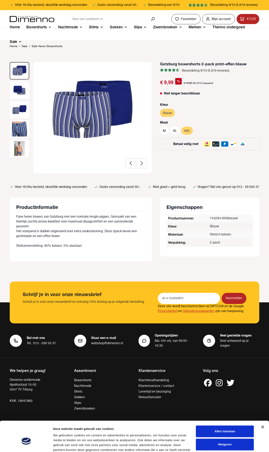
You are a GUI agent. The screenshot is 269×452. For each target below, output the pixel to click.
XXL (188, 130)
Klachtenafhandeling (154, 380)
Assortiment (85, 370)
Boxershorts (83, 380)
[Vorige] (131, 163)
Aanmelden (234, 298)
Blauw (169, 112)
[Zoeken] (153, 19)
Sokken (79, 397)
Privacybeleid (167, 311)
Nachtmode (82, 385)
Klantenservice (152, 370)
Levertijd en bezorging (155, 391)
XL (175, 130)
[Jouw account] (218, 19)
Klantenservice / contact (156, 385)
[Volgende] (142, 163)
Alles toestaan (225, 409)
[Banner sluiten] (262, 405)
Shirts (78, 391)
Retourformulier (150, 397)
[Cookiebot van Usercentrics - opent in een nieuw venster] (26, 444)
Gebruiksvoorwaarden (199, 311)
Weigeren (225, 422)
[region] (81, 117)
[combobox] (107, 19)
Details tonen (62, 444)
